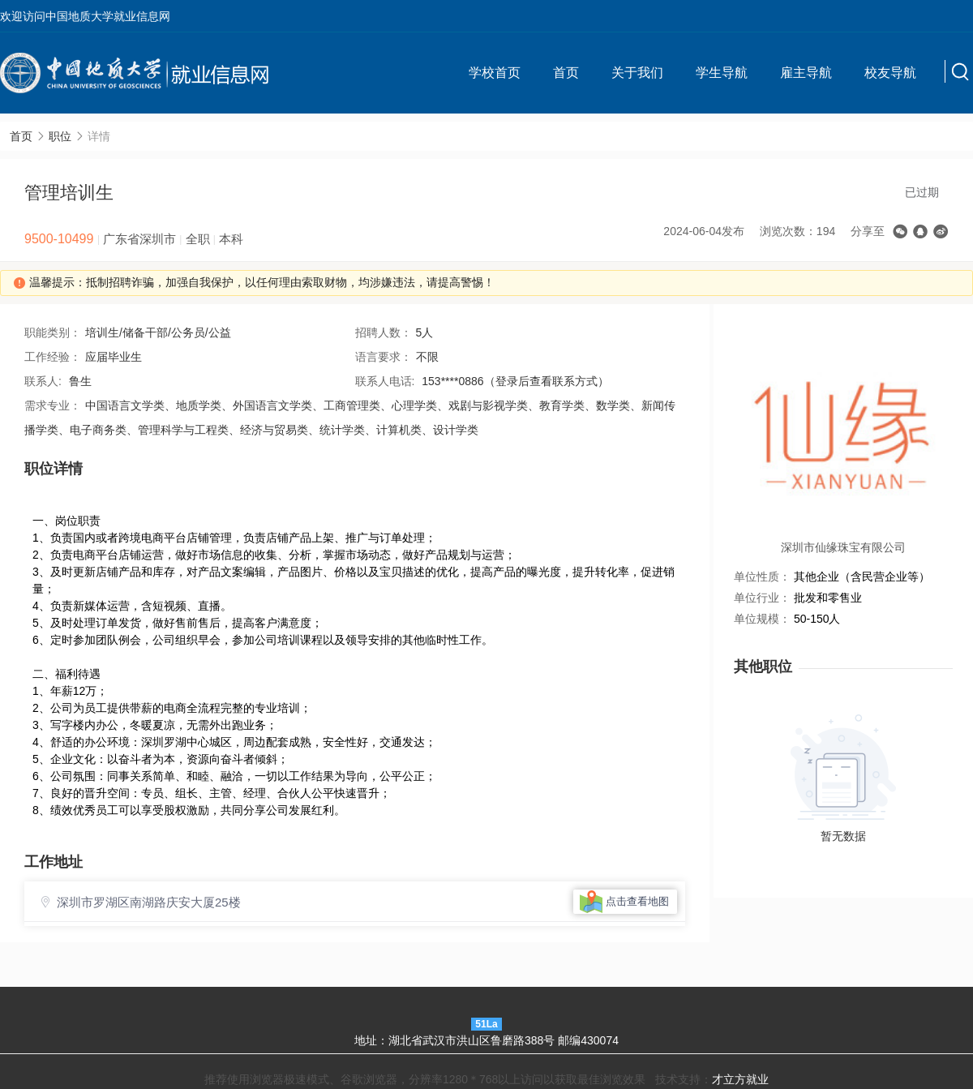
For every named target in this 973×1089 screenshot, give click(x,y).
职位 (60, 136)
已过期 (922, 192)
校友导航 (890, 72)
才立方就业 (740, 1079)
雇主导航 (806, 72)
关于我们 (637, 72)
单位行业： (762, 597)
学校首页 (495, 72)
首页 (566, 72)
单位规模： (762, 618)
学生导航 (722, 72)
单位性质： (762, 576)
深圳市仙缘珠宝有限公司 (843, 547)
